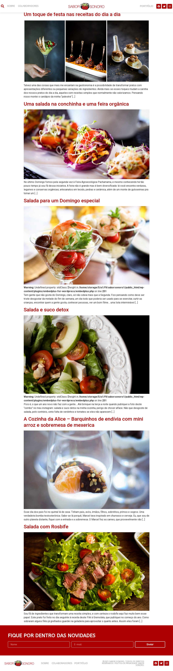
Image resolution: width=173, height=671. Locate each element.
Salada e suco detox (46, 310)
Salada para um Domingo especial (62, 201)
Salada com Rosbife (46, 527)
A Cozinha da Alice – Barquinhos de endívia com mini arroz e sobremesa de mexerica (83, 422)
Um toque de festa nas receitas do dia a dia (72, 14)
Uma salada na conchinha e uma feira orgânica (76, 104)
